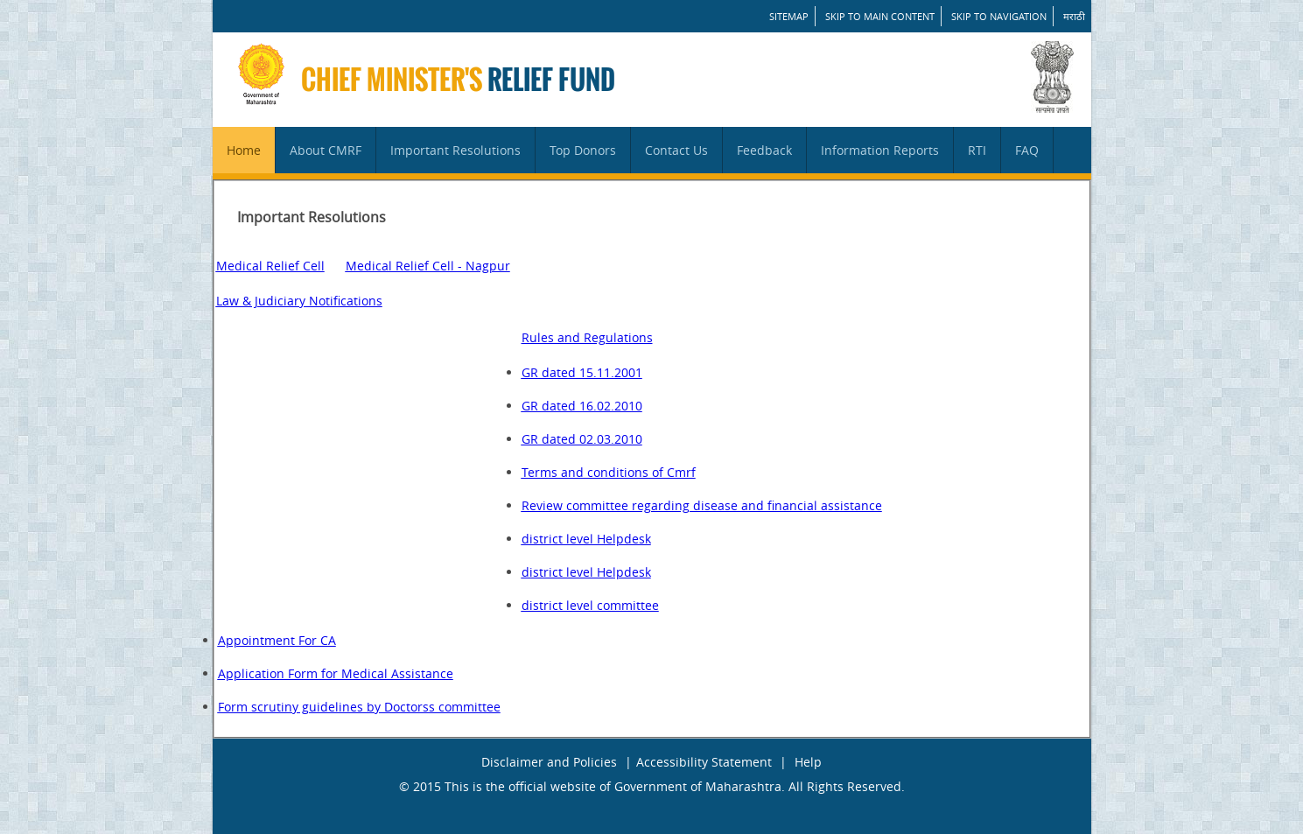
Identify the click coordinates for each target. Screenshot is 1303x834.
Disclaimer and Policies (549, 761)
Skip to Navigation (999, 16)
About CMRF (325, 150)
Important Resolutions (455, 150)
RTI (977, 150)
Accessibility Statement (704, 761)
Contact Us (676, 150)
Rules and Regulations (587, 337)
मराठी (1074, 16)
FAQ (1027, 150)
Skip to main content (880, 16)
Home (244, 150)
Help (808, 761)
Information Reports (880, 150)
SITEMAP (789, 16)
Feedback (764, 150)
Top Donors (583, 150)
